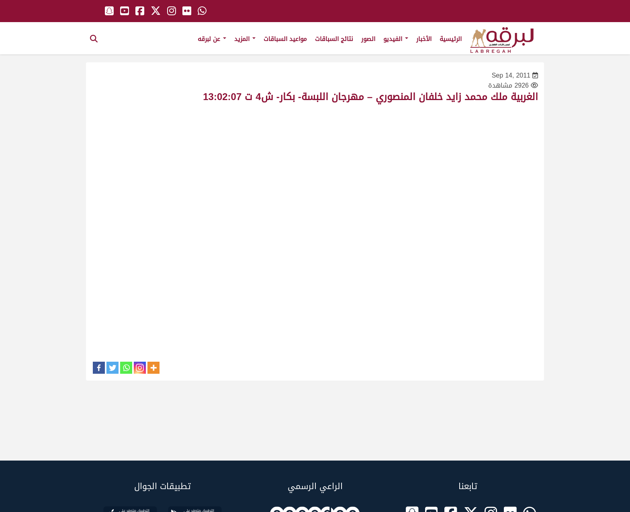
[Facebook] (99, 368)
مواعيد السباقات (285, 39)
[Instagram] (140, 368)
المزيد (245, 39)
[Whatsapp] (126, 368)
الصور (368, 39)
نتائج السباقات (334, 39)
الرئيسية (451, 39)
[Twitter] (112, 368)
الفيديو (395, 39)
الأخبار (424, 39)
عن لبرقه (212, 39)
